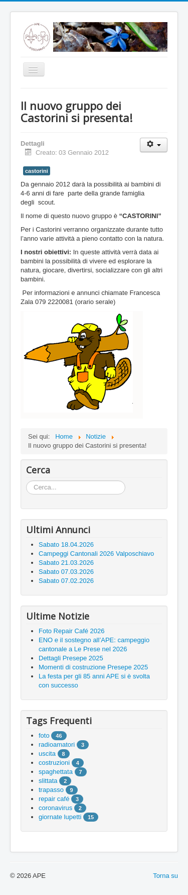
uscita (47, 753)
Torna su (165, 875)
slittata (48, 780)
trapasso (51, 789)
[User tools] (153, 145)
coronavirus (55, 808)
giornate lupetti (60, 817)
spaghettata (56, 771)
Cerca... (26, 480)
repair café (54, 799)
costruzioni (54, 762)
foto (44, 735)
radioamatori (57, 744)
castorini (36, 171)
